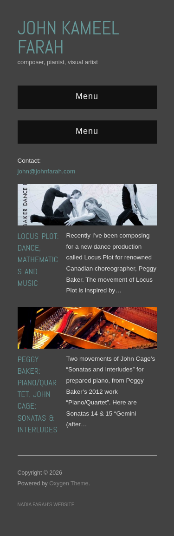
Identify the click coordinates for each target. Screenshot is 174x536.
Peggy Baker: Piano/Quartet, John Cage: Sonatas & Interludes (38, 394)
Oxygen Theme (68, 483)
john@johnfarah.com (47, 171)
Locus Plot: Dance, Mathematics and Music (38, 259)
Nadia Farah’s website (46, 504)
